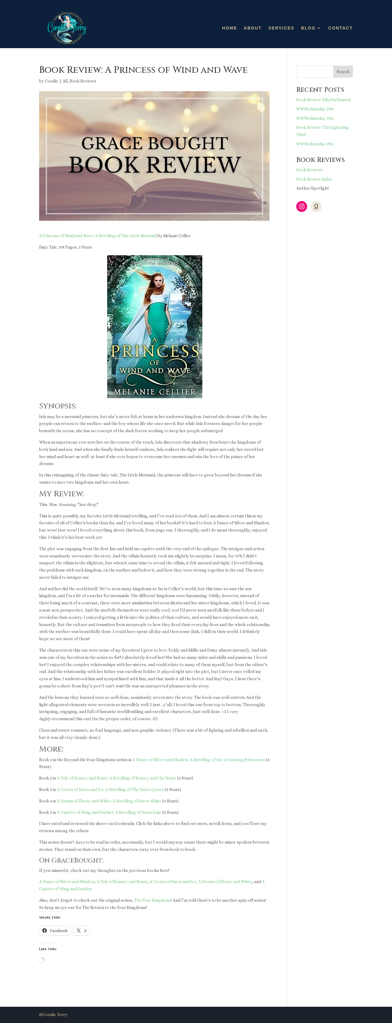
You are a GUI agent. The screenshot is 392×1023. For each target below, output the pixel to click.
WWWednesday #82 (315, 118)
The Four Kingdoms (152, 900)
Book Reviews (83, 81)
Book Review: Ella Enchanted (323, 99)
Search (343, 71)
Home (229, 28)
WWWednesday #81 (314, 143)
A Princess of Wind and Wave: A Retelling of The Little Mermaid (98, 235)
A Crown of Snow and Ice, (173, 881)
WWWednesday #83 (315, 109)
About (253, 28)
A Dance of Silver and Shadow (67, 881)
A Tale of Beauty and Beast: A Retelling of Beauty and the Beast (116, 778)
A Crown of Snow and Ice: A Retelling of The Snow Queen (110, 789)
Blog (308, 28)
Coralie (51, 81)
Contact (340, 28)
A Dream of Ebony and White (225, 881)
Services (281, 28)
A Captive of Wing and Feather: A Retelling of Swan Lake (109, 812)
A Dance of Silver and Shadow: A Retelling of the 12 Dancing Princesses (198, 759)
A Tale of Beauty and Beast (122, 881)
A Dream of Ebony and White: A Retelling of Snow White (109, 800)
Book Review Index (314, 179)
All (65, 81)
